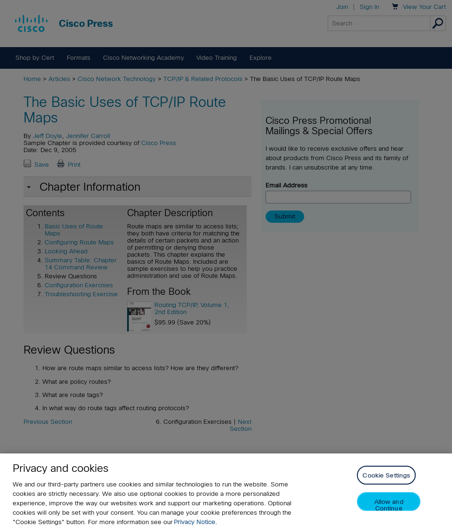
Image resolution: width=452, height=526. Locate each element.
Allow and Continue (389, 512)
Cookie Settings (386, 482)
